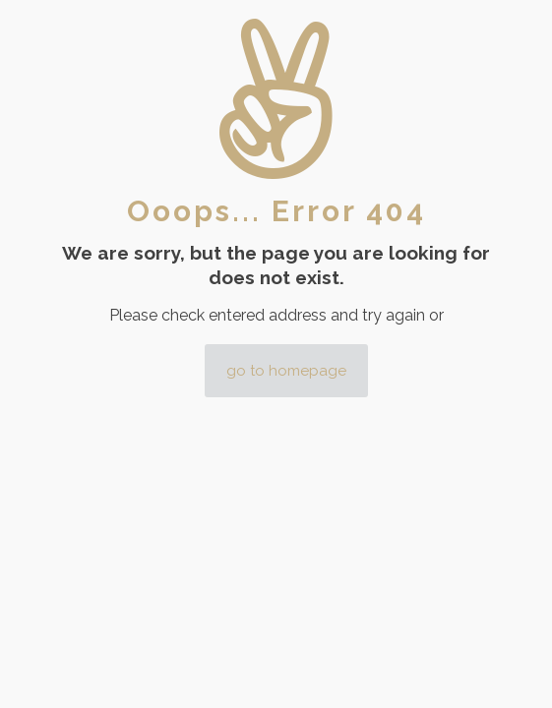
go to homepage (286, 371)
